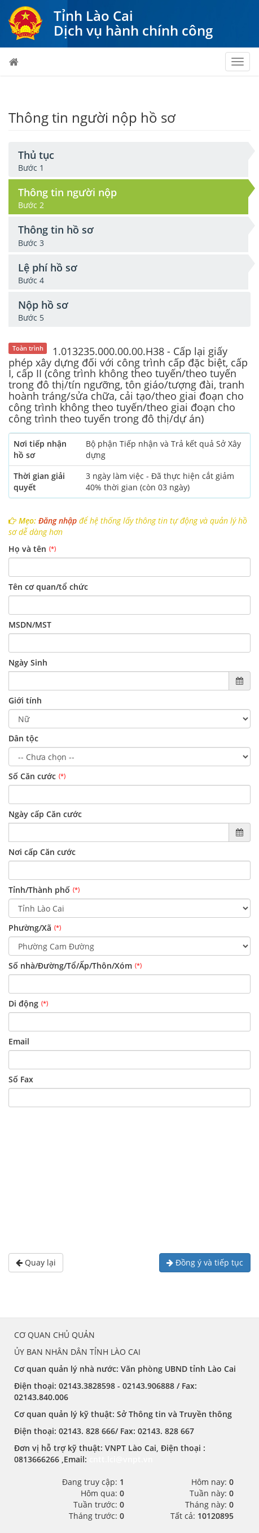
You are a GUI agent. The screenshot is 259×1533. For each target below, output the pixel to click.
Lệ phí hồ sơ (47, 267)
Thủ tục (36, 155)
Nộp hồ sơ (43, 305)
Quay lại (36, 1262)
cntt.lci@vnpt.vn (121, 1459)
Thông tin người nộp (67, 192)
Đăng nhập (57, 520)
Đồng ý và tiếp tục (204, 1262)
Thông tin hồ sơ (56, 229)
